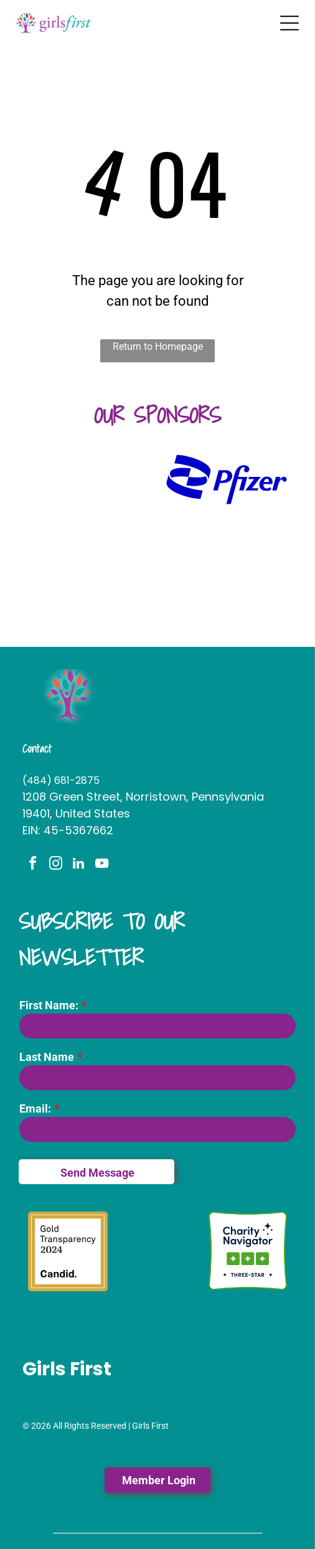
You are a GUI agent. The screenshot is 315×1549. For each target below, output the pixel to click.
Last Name (46, 1056)
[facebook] (32, 865)
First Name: (48, 1005)
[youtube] (101, 865)
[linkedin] (78, 865)
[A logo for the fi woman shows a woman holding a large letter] (88, 535)
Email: (35, 1108)
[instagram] (55, 865)
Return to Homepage (158, 346)
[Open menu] (289, 23)
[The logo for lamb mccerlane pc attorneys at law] (88, 591)
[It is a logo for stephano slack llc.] (227, 535)
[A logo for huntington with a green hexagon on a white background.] (88, 479)
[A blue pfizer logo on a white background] (227, 479)
